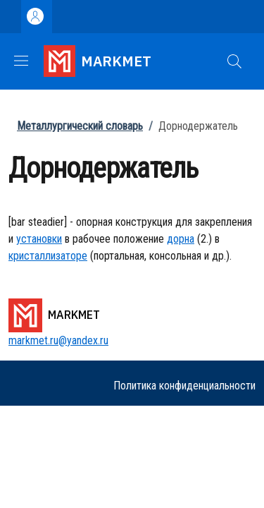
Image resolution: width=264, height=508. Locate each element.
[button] (234, 61)
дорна (180, 239)
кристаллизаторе (47, 255)
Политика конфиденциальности (184, 385)
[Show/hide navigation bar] (21, 61)
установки (39, 239)
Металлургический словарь (80, 126)
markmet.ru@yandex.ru (58, 340)
